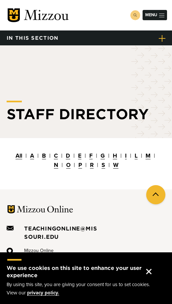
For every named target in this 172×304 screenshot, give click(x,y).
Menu (154, 15)
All (19, 155)
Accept (154, 265)
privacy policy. (43, 293)
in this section (33, 37)
